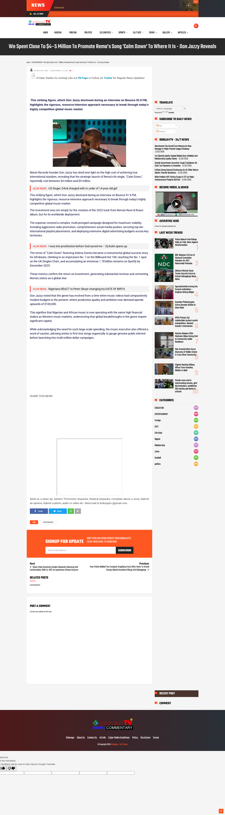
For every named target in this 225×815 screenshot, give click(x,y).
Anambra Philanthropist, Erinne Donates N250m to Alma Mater (185, 305)
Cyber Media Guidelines (119, 738)
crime (157, 452)
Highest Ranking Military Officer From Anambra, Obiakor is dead (185, 368)
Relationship (160, 445)
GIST (156, 427)
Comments (161, 131)
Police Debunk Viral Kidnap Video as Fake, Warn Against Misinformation (186, 242)
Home (45, 33)
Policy (135, 738)
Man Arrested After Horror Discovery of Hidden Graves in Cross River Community (186, 352)
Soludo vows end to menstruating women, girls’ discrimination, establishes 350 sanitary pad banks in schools (186, 386)
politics (158, 464)
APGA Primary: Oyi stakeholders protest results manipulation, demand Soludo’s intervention (186, 322)
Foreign (158, 420)
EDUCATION (159, 408)
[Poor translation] (11, 768)
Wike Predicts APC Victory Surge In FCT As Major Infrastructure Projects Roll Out (174, 178)
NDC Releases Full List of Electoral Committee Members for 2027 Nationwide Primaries (185, 259)
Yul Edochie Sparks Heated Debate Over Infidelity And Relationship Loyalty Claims (176, 157)
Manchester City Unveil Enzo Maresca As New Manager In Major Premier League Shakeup (173, 147)
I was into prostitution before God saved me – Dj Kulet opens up (87, 246)
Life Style (158, 433)
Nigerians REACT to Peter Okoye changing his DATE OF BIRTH (86, 289)
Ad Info (103, 738)
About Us (81, 738)
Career (156, 738)
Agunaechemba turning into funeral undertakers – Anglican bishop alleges (186, 289)
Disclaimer (145, 738)
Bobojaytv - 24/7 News (119, 744)
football (158, 458)
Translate (168, 112)
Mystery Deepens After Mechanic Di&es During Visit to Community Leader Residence (186, 338)
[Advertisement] (87, 87)
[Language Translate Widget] (170, 108)
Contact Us (92, 738)
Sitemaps (70, 738)
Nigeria (157, 439)
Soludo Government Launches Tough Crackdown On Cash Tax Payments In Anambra (176, 164)
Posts (159, 126)
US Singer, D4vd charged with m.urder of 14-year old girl (82, 188)
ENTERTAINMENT (48, 522)
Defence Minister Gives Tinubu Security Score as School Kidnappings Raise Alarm (185, 275)
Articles (182, 33)
